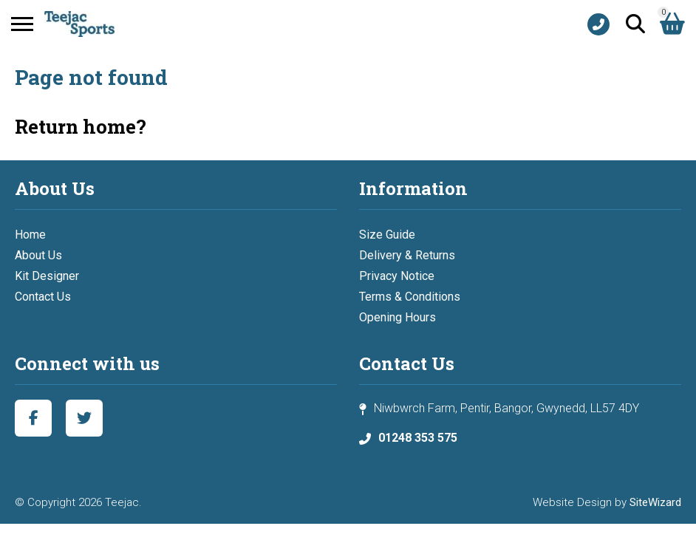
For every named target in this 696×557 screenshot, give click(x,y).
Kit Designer (47, 276)
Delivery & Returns (407, 255)
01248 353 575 (417, 438)
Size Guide (387, 235)
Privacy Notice (396, 276)
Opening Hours (397, 317)
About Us (38, 255)
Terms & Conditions (409, 297)
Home (30, 235)
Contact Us (43, 297)
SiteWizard (655, 502)
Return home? (80, 126)
